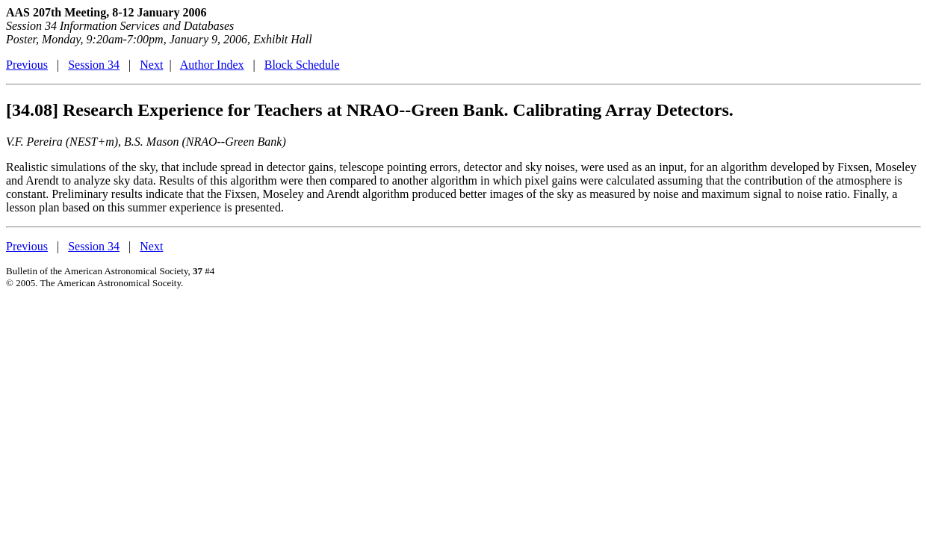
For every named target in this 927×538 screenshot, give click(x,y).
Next (151, 64)
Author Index (212, 64)
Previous (27, 64)
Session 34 (94, 64)
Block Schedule (302, 64)
